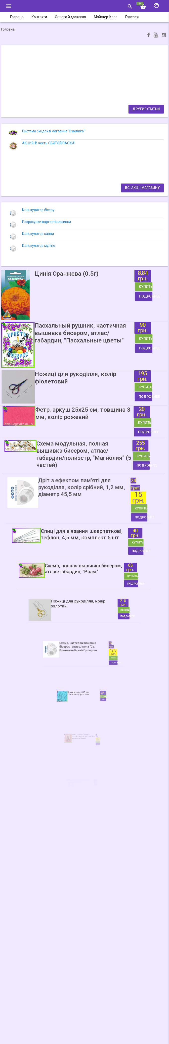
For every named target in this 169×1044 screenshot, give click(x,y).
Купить (119, 291)
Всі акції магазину (142, 188)
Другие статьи (146, 109)
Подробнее (119, 296)
